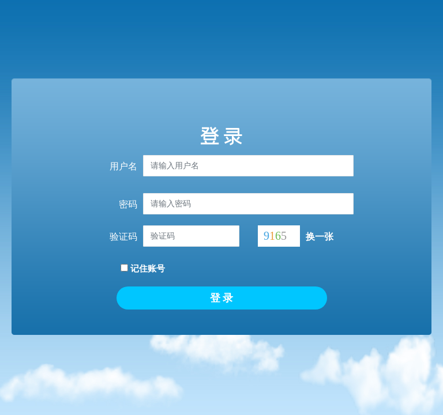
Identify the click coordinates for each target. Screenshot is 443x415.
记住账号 (143, 268)
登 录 (222, 298)
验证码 (123, 237)
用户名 (123, 166)
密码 (128, 204)
